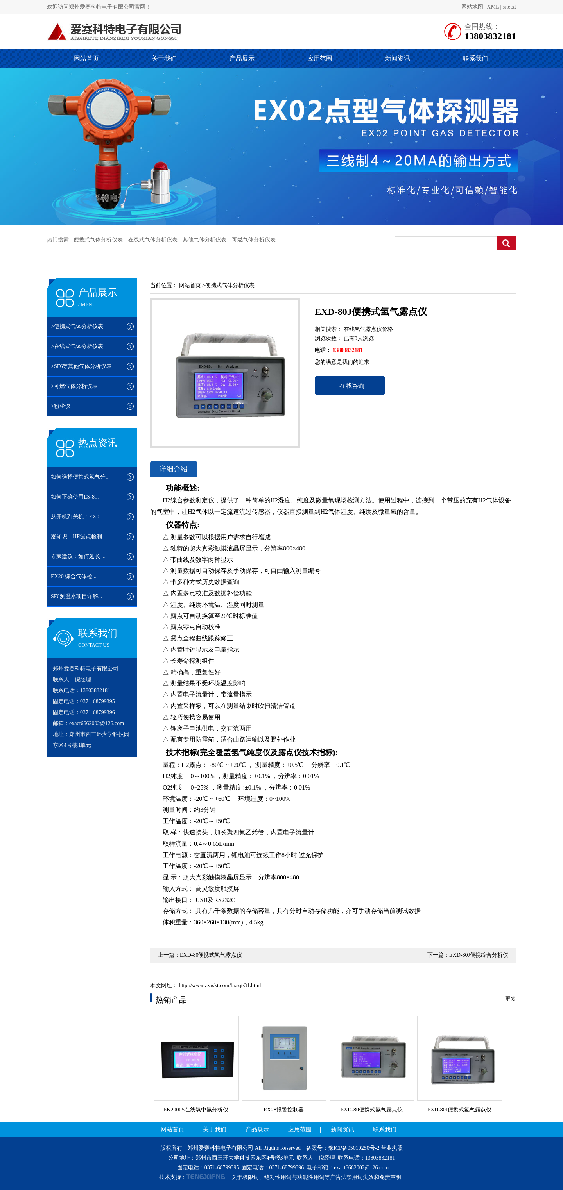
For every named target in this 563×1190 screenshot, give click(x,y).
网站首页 (86, 58)
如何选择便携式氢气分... (80, 477)
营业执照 (392, 1148)
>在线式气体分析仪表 (77, 346)
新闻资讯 (397, 58)
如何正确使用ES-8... (75, 497)
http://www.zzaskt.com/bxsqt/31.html (219, 985)
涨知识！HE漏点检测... (78, 537)
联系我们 (475, 58)
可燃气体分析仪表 (254, 240)
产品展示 (242, 58)
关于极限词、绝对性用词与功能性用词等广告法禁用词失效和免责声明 (316, 1177)
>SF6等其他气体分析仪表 (81, 366)
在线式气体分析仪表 (153, 240)
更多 (510, 999)
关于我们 (164, 58)
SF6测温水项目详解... (76, 596)
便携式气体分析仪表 (98, 240)
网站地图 (472, 7)
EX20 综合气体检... (74, 576)
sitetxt (509, 7)
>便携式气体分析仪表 (77, 326)
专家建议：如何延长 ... (78, 556)
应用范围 (319, 58)
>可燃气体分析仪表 (74, 386)
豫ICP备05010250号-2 (353, 1148)
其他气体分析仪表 (204, 240)
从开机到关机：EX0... (77, 517)
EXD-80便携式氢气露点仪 (211, 955)
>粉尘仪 (60, 406)
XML (493, 7)
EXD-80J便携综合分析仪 (478, 955)
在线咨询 (349, 386)
